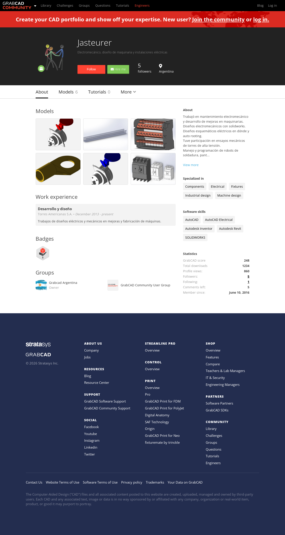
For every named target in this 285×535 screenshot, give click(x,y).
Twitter (89, 454)
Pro (147, 394)
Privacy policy (131, 482)
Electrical (217, 186)
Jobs (87, 357)
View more (191, 165)
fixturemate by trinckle (162, 442)
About (42, 92)
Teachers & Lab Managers (225, 370)
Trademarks (155, 482)
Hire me (118, 69)
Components (194, 186)
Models (68, 92)
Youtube (90, 433)
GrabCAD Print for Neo (162, 435)
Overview (152, 350)
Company (91, 350)
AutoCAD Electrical (219, 220)
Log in (272, 5)
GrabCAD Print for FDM (163, 401)
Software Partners (219, 403)
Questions (213, 449)
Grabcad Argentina (63, 285)
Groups (211, 442)
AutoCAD (191, 220)
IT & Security (215, 377)
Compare (213, 364)
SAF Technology (157, 422)
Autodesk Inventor (198, 228)
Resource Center (96, 382)
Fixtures (237, 186)
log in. (261, 19)
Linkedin (90, 447)
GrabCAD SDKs (217, 410)
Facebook (91, 427)
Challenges (214, 435)
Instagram (92, 440)
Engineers (213, 463)
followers (144, 67)
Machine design (229, 195)
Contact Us (34, 482)
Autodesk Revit (230, 228)
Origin (150, 428)
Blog (87, 376)
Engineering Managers (223, 384)
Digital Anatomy (157, 415)
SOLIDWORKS (195, 237)
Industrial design (198, 195)
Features (212, 357)
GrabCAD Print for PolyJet (164, 408)
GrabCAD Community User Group (145, 285)
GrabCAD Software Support (105, 401)
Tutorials (99, 92)
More (128, 92)
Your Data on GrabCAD (185, 482)
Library (211, 428)
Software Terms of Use (100, 482)
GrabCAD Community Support (107, 408)
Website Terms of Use (62, 482)
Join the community (218, 19)
